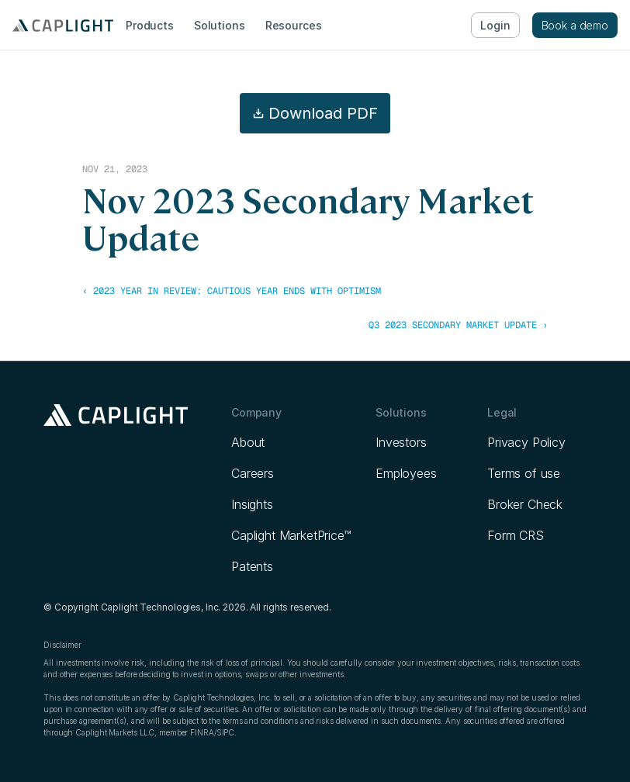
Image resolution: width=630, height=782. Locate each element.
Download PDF (315, 113)
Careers (252, 473)
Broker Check (524, 504)
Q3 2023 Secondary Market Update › (458, 325)
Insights (252, 504)
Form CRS (515, 535)
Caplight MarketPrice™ (291, 535)
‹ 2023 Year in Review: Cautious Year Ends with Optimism (231, 291)
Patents (252, 566)
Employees (406, 473)
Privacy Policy (526, 442)
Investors (401, 442)
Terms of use (523, 473)
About (248, 442)
